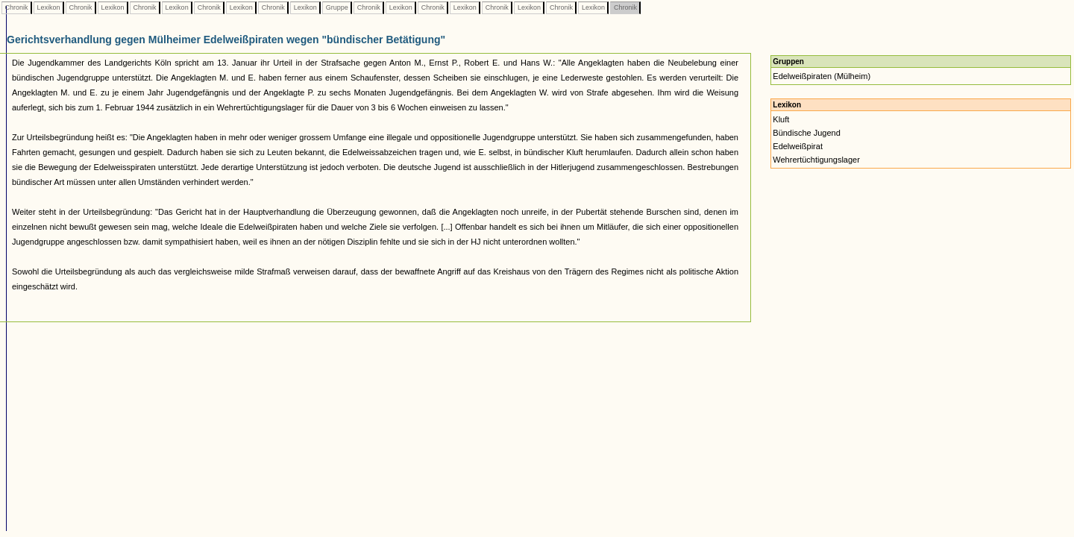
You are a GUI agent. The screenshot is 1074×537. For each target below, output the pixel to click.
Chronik (16, 7)
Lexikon (48, 7)
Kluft (781, 119)
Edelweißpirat (798, 146)
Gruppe (337, 7)
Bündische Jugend (807, 132)
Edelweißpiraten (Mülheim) (821, 76)
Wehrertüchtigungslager (816, 159)
